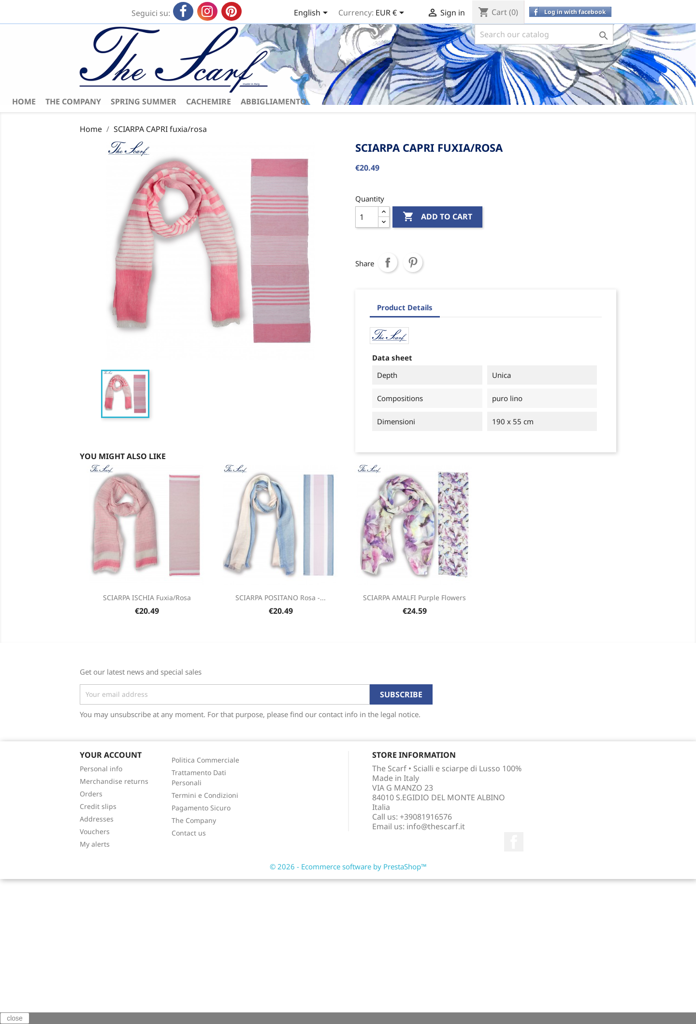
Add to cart (437, 217)
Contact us (189, 832)
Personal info (101, 768)
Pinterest (412, 262)
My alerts (95, 844)
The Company (73, 101)
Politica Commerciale (205, 759)
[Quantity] (366, 217)
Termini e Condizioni (205, 795)
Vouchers (95, 831)
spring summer (143, 101)
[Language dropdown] (312, 13)
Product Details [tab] (405, 307)
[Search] (544, 34)
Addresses (97, 818)
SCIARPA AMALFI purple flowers (414, 597)
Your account (111, 755)
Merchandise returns (114, 781)
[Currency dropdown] (391, 13)
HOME (24, 101)
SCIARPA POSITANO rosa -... (280, 597)
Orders (91, 793)
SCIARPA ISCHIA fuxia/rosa (147, 597)
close (15, 1018)
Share (387, 262)
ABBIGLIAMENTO (273, 101)
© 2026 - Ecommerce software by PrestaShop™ (348, 866)
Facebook (513, 841)
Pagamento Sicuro (201, 807)
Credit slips (98, 806)
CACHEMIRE (208, 101)
